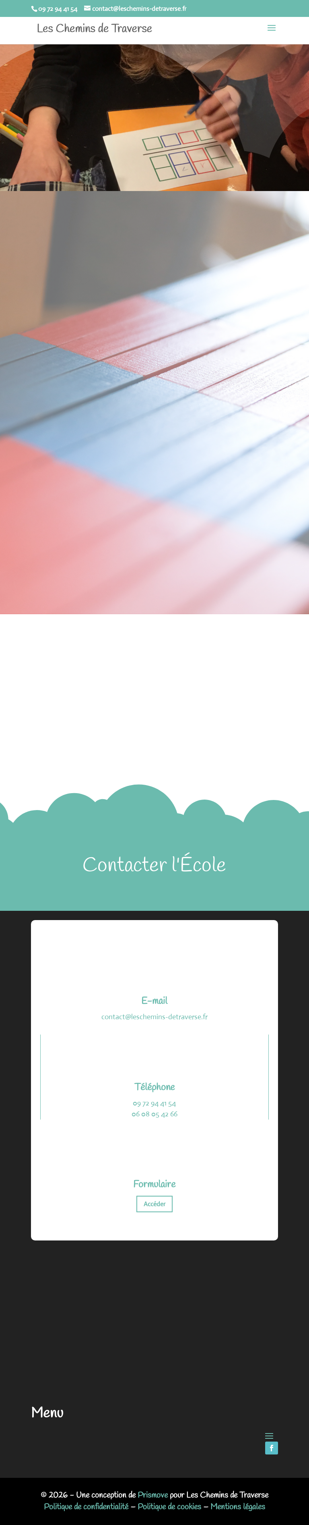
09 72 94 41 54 (154, 1103)
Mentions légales (237, 1507)
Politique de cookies (169, 1507)
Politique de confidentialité (86, 1507)
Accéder (154, 1204)
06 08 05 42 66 (154, 1113)
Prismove (153, 1495)
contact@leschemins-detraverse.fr (154, 1016)
